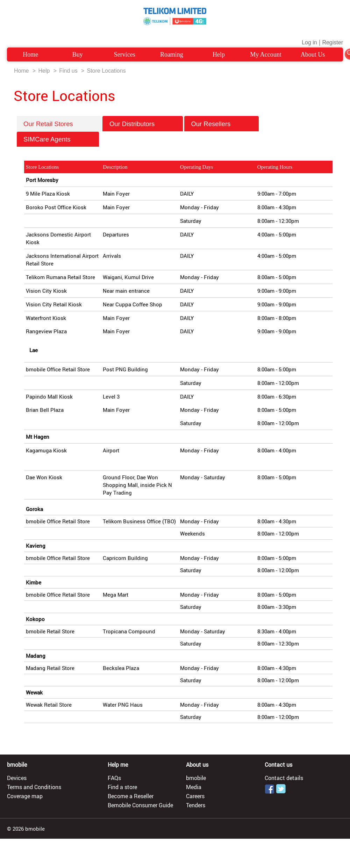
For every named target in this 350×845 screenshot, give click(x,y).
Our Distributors (142, 124)
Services (124, 54)
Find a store (122, 787)
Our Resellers (221, 124)
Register (332, 42)
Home (30, 54)
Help (219, 54)
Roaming (171, 54)
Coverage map (25, 796)
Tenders (195, 805)
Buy (77, 54)
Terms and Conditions (34, 787)
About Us (313, 54)
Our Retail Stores (58, 124)
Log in (309, 42)
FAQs (114, 778)
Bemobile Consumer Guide (140, 805)
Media (193, 787)
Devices (17, 778)
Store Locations (106, 71)
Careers (195, 796)
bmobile (196, 778)
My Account (265, 54)
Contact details (284, 778)
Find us (68, 71)
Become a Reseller (130, 796)
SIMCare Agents (57, 139)
